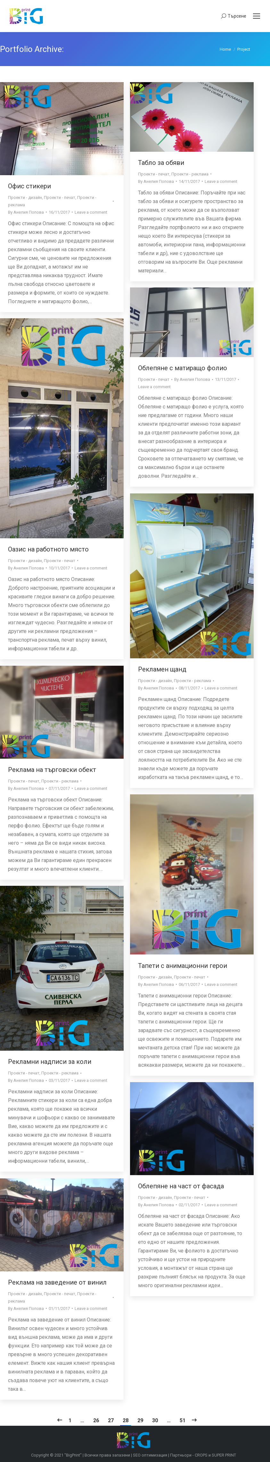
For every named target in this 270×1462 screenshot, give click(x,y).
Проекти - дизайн (25, 197)
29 (140, 1420)
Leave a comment (91, 212)
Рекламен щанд (162, 669)
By (26, 212)
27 (111, 1420)
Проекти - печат (59, 197)
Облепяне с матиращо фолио (182, 368)
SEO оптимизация (150, 1455)
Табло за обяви (161, 163)
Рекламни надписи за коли (49, 1061)
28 (125, 1420)
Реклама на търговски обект (52, 770)
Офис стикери (29, 186)
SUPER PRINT (224, 1455)
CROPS (201, 1455)
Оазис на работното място (48, 549)
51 (182, 1420)
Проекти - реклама (190, 174)
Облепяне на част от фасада (181, 1186)
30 (155, 1420)
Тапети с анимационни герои (182, 966)
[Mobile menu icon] (256, 16)
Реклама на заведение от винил (57, 1282)
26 (96, 1420)
